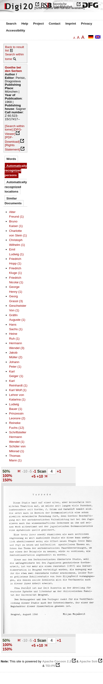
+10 (40, 476)
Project (38, 23)
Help (24, 23)
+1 (59, 471)
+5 (34, 476)
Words (11, 159)
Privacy (86, 23)
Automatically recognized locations (16, 186)
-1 (35, 471)
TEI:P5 (50, 665)
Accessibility (15, 30)
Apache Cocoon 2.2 (56, 661)
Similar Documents (13, 201)
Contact (54, 23)
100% (7, 476)
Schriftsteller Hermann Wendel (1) (17, 437)
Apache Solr (88, 661)
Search (11, 23)
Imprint (70, 23)
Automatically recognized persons (16, 170)
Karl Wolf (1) (17, 390)
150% (7, 480)
